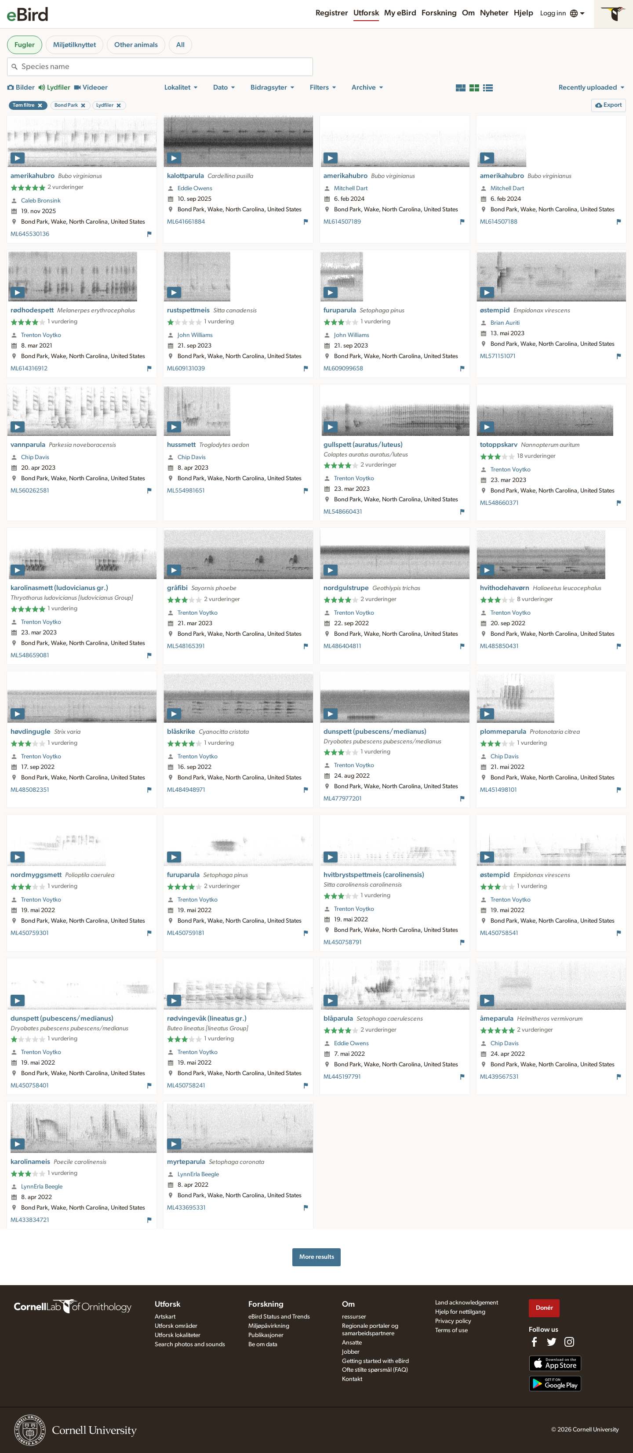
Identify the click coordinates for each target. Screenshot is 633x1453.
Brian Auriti (505, 323)
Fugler (25, 44)
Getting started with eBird (375, 1361)
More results (316, 1257)
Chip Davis (35, 457)
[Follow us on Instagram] (569, 1342)
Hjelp (523, 13)
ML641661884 (186, 222)
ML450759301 (30, 933)
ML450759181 (185, 933)
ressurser (354, 1317)
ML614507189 (342, 222)
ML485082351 (30, 790)
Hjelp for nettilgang (460, 1312)
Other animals (136, 44)
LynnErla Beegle (41, 1187)
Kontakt (352, 1379)
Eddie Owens (195, 188)
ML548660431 (343, 512)
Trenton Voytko (41, 335)
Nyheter (494, 13)
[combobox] (167, 67)
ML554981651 (186, 491)
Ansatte (352, 1343)
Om (468, 13)
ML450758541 (499, 933)
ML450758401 (30, 1086)
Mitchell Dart (350, 188)
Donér (544, 1307)
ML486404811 (342, 646)
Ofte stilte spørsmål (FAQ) (375, 1370)
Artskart (165, 1317)
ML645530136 (30, 234)
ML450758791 (343, 942)
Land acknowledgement (466, 1303)
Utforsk (366, 13)
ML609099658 (343, 369)
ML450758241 (186, 1086)
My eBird (400, 13)
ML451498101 (498, 790)
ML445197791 (342, 1077)
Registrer (332, 13)
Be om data (262, 1344)
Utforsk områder (176, 1326)
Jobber (351, 1352)
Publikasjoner (266, 1335)
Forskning (439, 13)
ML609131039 (186, 369)
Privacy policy (453, 1321)
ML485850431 (499, 646)
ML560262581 (30, 491)
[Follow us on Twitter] (551, 1342)
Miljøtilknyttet (74, 44)
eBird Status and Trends (279, 1317)
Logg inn (553, 13)
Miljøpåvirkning (268, 1326)
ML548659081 (30, 655)
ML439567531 (499, 1077)
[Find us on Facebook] (534, 1342)
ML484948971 (186, 790)
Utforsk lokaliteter (177, 1335)
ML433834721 (30, 1220)
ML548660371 (499, 503)
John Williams (195, 335)
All (180, 44)
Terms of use (451, 1330)
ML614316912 (29, 369)
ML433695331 (186, 1208)
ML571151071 (498, 356)
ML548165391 (186, 646)
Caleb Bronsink (41, 201)
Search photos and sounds (190, 1344)
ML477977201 (343, 799)
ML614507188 (498, 222)
